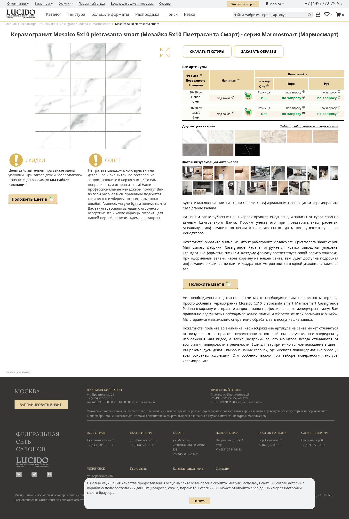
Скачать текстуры (207, 51)
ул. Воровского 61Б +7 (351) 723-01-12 (103, 474)
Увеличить (165, 53)
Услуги (64, 3)
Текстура (76, 14)
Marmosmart (102, 24)
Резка (189, 14)
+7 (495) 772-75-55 (323, 3)
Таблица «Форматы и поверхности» (309, 126)
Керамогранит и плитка (38, 24)
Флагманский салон (104, 390)
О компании (17, 3)
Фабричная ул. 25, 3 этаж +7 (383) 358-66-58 (232, 440)
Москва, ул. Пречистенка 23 (230, 394)
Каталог (53, 14)
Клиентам (43, 3)
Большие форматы (110, 14)
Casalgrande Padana (74, 24)
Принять (199, 501)
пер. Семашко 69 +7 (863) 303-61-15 (275, 438)
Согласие (222, 468)
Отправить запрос (243, 4)
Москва (275, 4)
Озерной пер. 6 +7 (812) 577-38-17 (317, 438)
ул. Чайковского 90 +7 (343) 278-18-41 (146, 438)
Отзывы (165, 3)
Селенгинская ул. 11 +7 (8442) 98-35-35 (103, 438)
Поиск (172, 14)
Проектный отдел (92, 3)
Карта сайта (138, 468)
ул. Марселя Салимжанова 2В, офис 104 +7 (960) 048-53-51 (189, 443)
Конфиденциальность (188, 468)
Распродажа (147, 14)
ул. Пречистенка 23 (100, 394)
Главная (11, 24)
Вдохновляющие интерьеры (132, 3)
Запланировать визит (41, 404)
